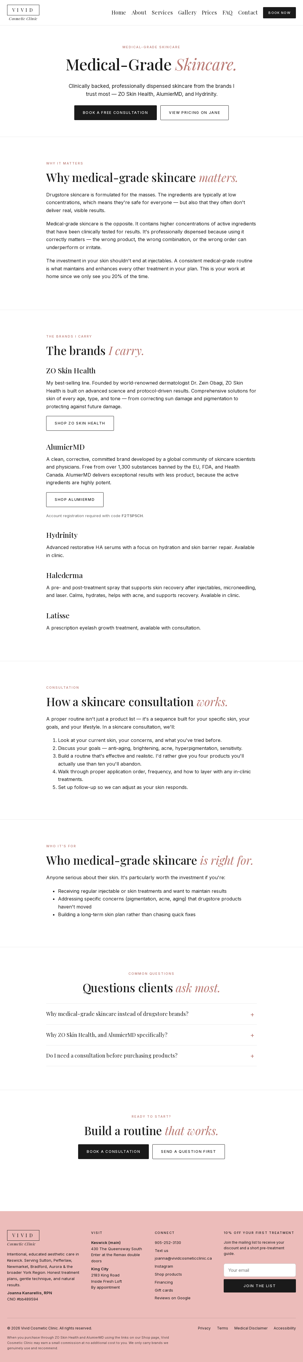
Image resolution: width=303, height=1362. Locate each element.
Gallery (187, 12)
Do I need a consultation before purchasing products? (112, 1055)
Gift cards (164, 1290)
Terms (222, 1328)
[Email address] (260, 1270)
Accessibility (285, 1328)
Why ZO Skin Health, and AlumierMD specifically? (106, 1034)
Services (162, 12)
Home (119, 12)
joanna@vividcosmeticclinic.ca (183, 1258)
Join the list (260, 1286)
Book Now (279, 13)
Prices (209, 12)
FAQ (228, 12)
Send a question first (188, 1151)
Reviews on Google (173, 1297)
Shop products (168, 1274)
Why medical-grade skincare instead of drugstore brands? (117, 1013)
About (139, 12)
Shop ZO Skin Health (80, 423)
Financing (164, 1282)
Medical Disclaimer (250, 1328)
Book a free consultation (115, 112)
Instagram (164, 1266)
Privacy (204, 1328)
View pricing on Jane (194, 112)
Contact (248, 12)
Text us (161, 1250)
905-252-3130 (168, 1242)
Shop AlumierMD (75, 499)
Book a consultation (113, 1151)
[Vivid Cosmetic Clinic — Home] (23, 12)
